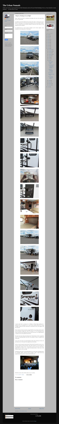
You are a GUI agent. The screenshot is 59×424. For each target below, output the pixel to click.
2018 (48, 42)
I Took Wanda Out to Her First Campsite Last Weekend (51, 66)
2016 (48, 45)
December (50, 49)
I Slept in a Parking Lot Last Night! (50, 70)
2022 (48, 36)
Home (29, 408)
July (49, 57)
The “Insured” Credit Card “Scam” (50, 77)
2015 (48, 46)
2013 (48, 86)
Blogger (35, 421)
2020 (48, 39)
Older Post (41, 408)
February (50, 83)
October (50, 52)
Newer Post (17, 408)
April (49, 80)
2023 (48, 34)
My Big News (50, 72)
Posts (6, 415)
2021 (48, 37)
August (50, 55)
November (50, 51)
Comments (7, 417)
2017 (48, 43)
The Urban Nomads (11, 5)
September (50, 54)
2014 (48, 48)
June (49, 58)
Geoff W (7, 18)
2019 (48, 40)
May (49, 60)
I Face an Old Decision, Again (50, 62)
